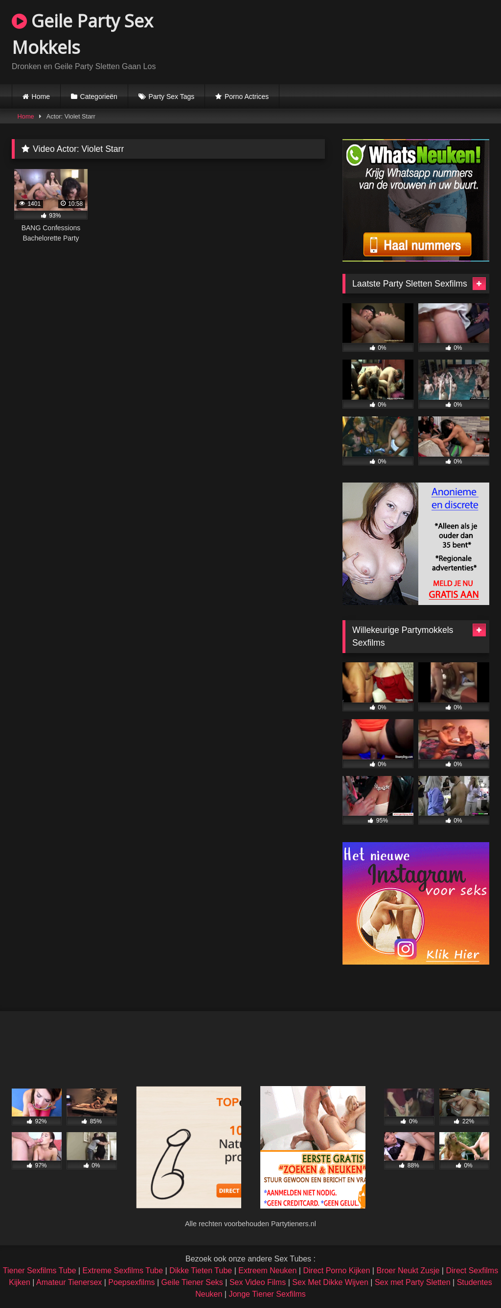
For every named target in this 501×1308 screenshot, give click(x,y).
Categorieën (98, 96)
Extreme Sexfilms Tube (123, 1270)
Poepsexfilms (131, 1282)
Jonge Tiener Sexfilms (266, 1294)
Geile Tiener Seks (192, 1282)
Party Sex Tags (171, 96)
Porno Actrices (247, 96)
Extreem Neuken (267, 1270)
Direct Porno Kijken (336, 1270)
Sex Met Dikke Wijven (330, 1282)
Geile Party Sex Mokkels (82, 34)
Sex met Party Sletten (413, 1282)
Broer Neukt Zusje (407, 1270)
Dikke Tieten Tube (200, 1270)
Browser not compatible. (374, 40)
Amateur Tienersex (69, 1282)
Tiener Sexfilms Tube (39, 1270)
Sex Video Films (257, 1282)
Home (41, 96)
